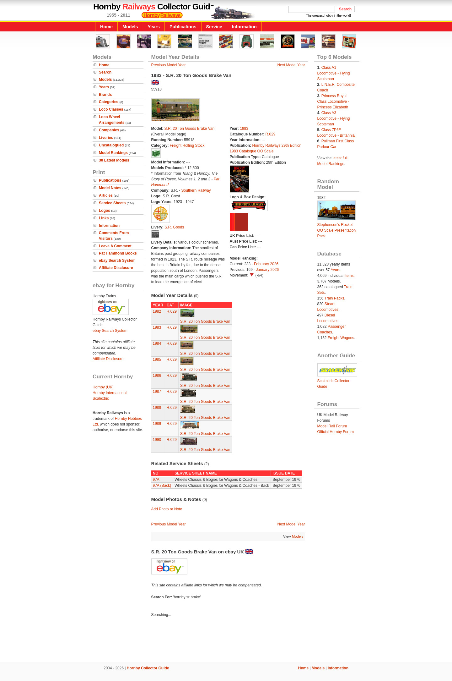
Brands (105, 94)
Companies (109, 130)
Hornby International (109, 393)
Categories (108, 102)
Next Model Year (291, 65)
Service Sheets (112, 203)
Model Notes (110, 188)
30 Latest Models (114, 160)
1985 (157, 359)
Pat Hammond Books (118, 253)
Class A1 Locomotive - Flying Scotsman (333, 73)
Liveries (106, 137)
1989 (157, 423)
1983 (244, 128)
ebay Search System (117, 260)
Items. (349, 275)
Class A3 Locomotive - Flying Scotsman (333, 118)
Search (105, 72)
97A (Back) (162, 485)
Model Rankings (113, 153)
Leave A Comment (115, 246)
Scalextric (101, 398)
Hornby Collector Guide (148, 668)
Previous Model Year (168, 65)
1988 (157, 407)
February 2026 (266, 264)
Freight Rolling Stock (187, 145)
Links (104, 218)
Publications (183, 26)
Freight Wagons (341, 338)
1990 (157, 439)
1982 (157, 311)
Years (154, 26)
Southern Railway (196, 190)
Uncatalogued (111, 145)
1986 (157, 375)
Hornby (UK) (103, 387)
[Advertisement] (226, 640)
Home (106, 26)
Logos (104, 210)
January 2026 (267, 269)
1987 (157, 391)
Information (244, 26)
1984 (157, 343)
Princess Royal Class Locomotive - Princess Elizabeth (333, 101)
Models (130, 26)
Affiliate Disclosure (116, 268)
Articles (106, 195)
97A (156, 479)
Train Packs (334, 298)
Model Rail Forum (332, 426)
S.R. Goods (174, 227)
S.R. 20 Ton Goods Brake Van (189, 128)
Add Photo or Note (166, 509)
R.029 (271, 134)
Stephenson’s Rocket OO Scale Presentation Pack (336, 230)
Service (214, 26)
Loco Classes (111, 109)
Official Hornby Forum (335, 432)
